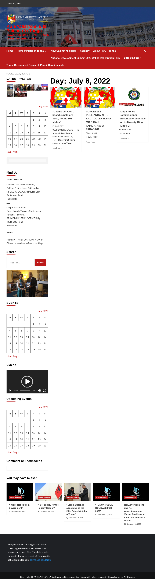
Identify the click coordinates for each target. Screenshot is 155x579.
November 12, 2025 (134, 521)
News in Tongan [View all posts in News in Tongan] (93, 101)
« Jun (9, 149)
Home (10, 48)
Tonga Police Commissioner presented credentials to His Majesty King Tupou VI (132, 115)
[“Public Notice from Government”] (20, 489)
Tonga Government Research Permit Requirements (35, 62)
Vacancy (85, 48)
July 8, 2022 (59, 123)
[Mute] (39, 387)
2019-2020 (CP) (132, 55)
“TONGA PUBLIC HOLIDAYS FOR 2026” (104, 505)
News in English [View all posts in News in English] (59, 101)
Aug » (16, 149)
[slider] (25, 387)
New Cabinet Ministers (63, 48)
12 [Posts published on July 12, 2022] (15, 129)
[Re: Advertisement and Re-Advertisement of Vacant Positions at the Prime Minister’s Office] (135, 489)
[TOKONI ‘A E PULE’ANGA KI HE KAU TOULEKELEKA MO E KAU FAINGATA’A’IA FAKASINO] (99, 94)
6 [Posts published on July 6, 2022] (21, 123)
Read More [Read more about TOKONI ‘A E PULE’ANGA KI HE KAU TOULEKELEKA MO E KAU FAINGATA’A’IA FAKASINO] (90, 139)
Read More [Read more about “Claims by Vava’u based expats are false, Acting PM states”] (57, 145)
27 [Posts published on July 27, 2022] (21, 142)
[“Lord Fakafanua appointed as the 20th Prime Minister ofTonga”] (77, 489)
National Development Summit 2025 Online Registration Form (85, 55)
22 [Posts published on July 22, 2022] (33, 136)
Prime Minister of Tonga (32, 48)
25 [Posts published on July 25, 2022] (9, 142)
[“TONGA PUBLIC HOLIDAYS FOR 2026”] (106, 489)
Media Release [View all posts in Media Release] (15, 494)
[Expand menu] (45, 48)
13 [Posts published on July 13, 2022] (21, 129)
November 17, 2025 (105, 512)
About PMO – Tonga (104, 48)
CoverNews (114, 574)
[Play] (10, 387)
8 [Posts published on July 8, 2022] (33, 123)
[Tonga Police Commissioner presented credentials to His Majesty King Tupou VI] (132, 94)
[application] (27, 379)
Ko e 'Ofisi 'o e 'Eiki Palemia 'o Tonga (28, 27)
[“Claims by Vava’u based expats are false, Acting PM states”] (66, 94)
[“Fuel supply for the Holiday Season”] (48, 489)
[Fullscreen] (44, 387)
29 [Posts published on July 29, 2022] (33, 142)
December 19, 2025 (18, 509)
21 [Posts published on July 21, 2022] (27, 136)
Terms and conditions (40, 556)
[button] (27, 379)
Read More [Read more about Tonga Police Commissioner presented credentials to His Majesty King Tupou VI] (124, 135)
